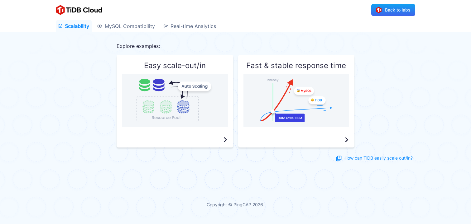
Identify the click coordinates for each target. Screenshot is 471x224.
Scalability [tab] (74, 26)
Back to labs (393, 10)
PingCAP (242, 204)
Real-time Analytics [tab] (189, 26)
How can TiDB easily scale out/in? (374, 158)
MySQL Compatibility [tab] (126, 26)
